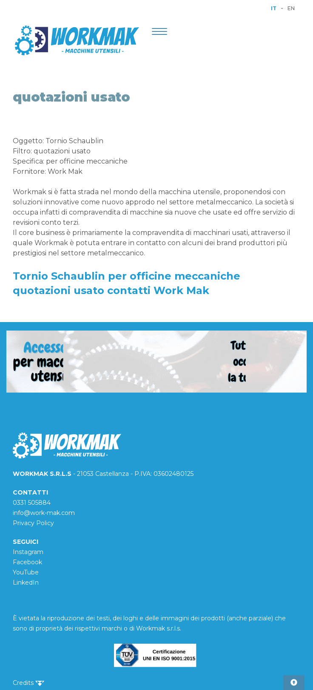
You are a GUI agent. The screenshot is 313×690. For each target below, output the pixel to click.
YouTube (26, 572)
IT (273, 8)
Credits (28, 683)
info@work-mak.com (44, 513)
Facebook (27, 562)
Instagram (28, 552)
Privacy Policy (33, 523)
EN (291, 8)
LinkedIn (26, 582)
